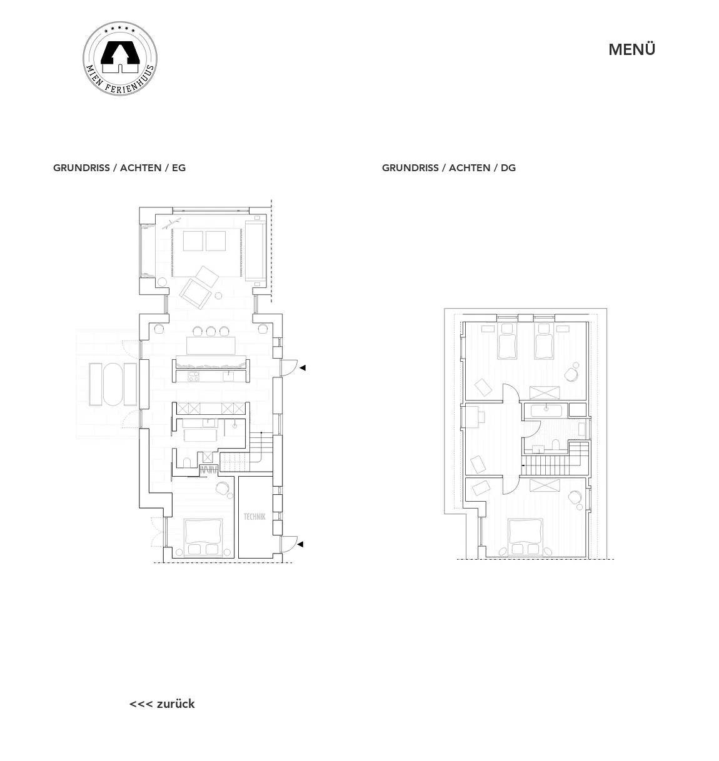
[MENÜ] (632, 49)
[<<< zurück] (161, 703)
